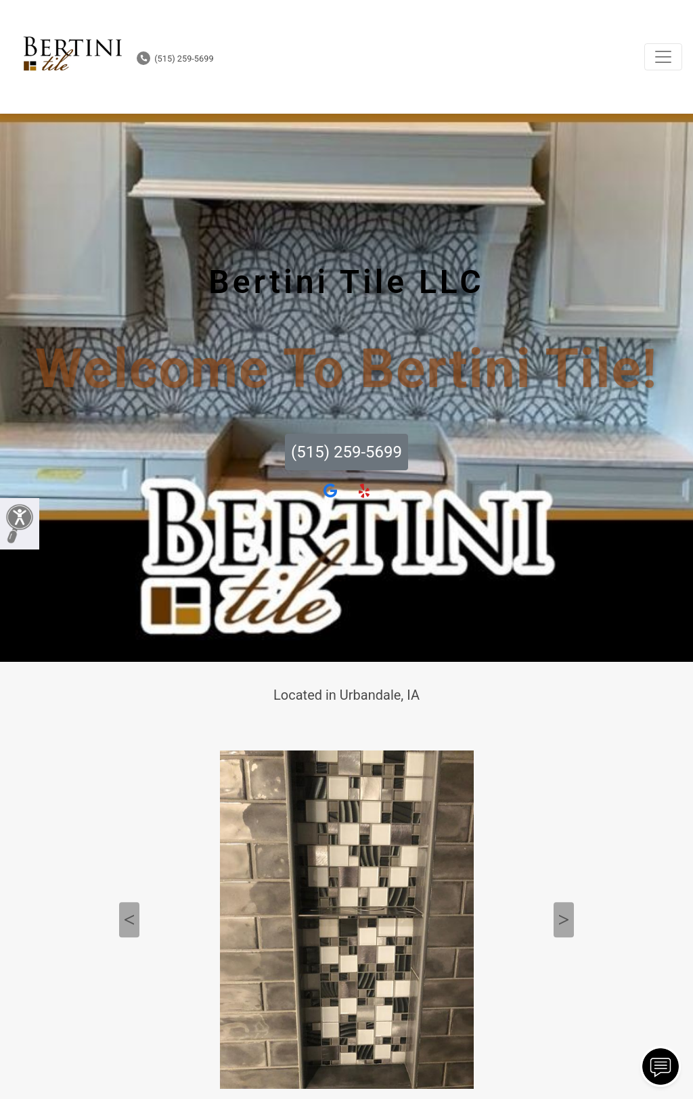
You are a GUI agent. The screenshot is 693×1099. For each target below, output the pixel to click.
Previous (129, 919)
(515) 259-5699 (175, 58)
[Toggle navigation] (663, 56)
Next (564, 919)
